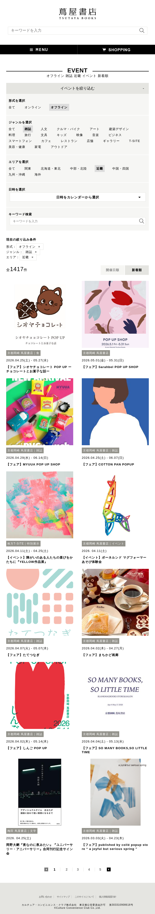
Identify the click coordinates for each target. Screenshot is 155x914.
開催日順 (112, 270)
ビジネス (115, 135)
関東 (28, 168)
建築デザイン (119, 129)
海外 (38, 174)
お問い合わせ (45, 896)
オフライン (59, 107)
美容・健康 (17, 147)
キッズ (62, 135)
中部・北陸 (78, 168)
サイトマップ (63, 896)
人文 (44, 129)
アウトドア (59, 147)
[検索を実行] (140, 32)
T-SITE (134, 141)
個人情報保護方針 (107, 896)
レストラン (69, 141)
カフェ (46, 141)
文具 (44, 135)
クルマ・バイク (68, 129)
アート (95, 129)
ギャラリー (111, 141)
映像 (79, 135)
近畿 (99, 168)
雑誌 (28, 129)
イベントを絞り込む (77, 88)
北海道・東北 (51, 168)
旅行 (28, 135)
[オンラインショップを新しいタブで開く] (116, 49)
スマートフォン (20, 141)
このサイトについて (84, 896)
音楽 (95, 135)
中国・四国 (120, 168)
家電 (38, 147)
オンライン (33, 107)
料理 (12, 135)
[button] (39, 49)
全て (12, 107)
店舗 (90, 141)
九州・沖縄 (17, 174)
